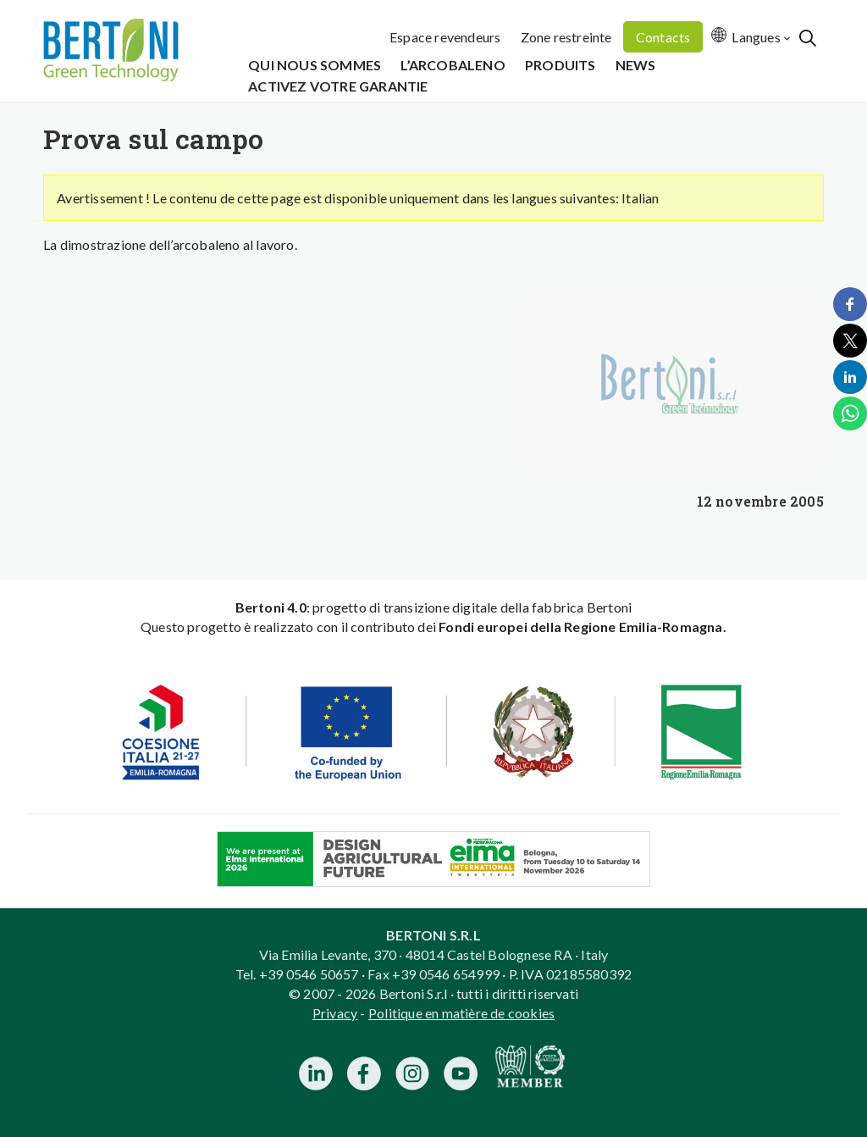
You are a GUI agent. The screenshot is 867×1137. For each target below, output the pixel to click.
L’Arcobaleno (452, 65)
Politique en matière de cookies (461, 1013)
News (636, 65)
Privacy (334, 1013)
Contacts (663, 37)
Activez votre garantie (338, 86)
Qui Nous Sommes (314, 65)
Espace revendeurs (444, 37)
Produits (560, 65)
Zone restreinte (566, 37)
